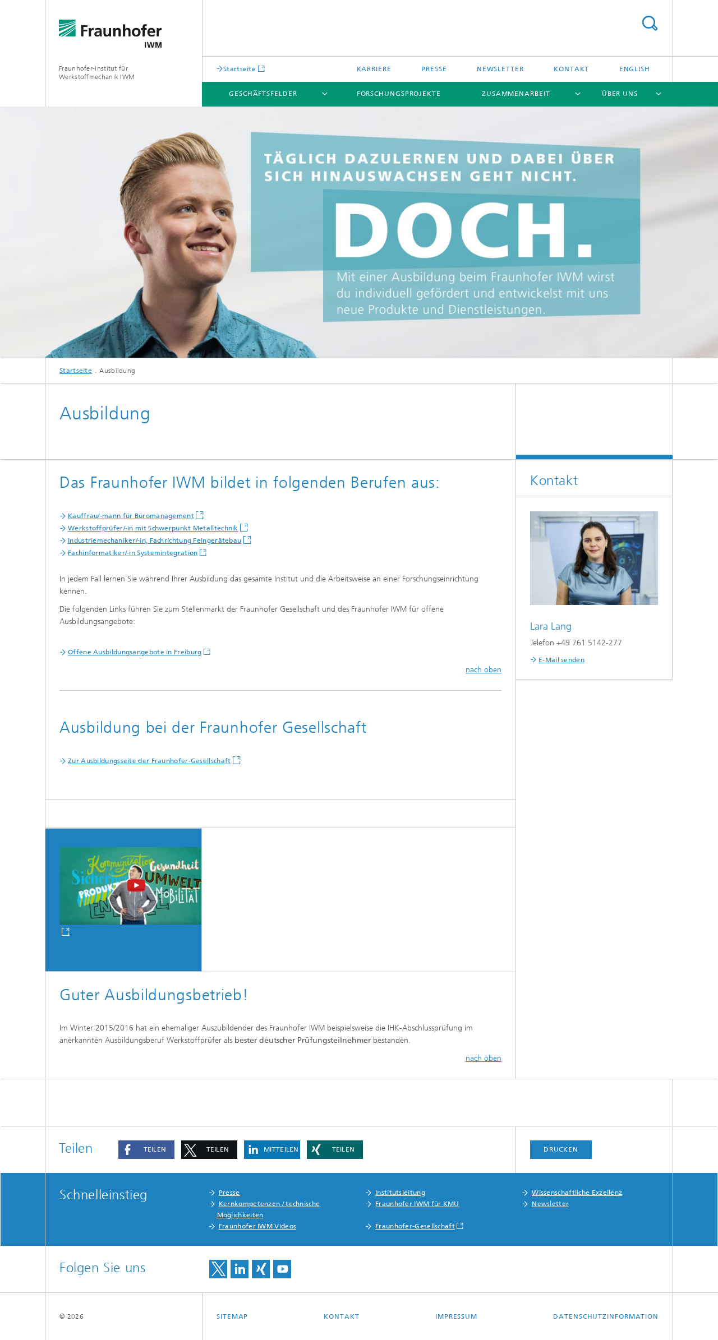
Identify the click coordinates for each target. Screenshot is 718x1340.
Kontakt (571, 69)
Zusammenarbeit (516, 94)
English (634, 69)
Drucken (561, 1149)
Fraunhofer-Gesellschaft (415, 1226)
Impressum (456, 1316)
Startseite (239, 68)
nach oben (483, 669)
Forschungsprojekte (399, 94)
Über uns (620, 94)
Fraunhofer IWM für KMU (417, 1204)
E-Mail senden (561, 660)
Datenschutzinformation (606, 1316)
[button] (146, 1149)
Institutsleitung (400, 1192)
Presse (434, 69)
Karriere (374, 69)
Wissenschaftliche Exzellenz (577, 1192)
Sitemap (232, 1316)
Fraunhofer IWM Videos (257, 1226)
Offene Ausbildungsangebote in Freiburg (134, 652)
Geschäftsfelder (263, 94)
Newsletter (500, 69)
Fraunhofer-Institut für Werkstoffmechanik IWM (97, 72)
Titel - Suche (650, 23)
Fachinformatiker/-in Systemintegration (132, 553)
